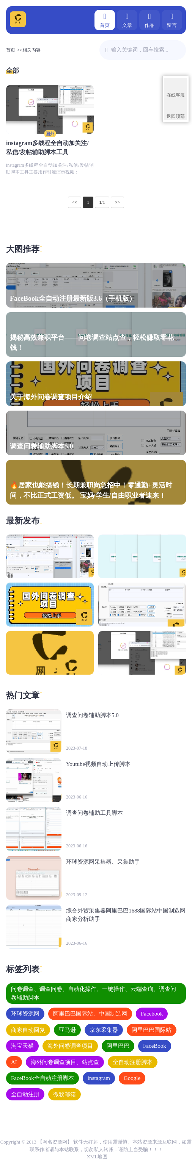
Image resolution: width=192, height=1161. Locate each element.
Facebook (152, 1014)
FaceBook (154, 1046)
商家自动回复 (28, 1030)
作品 (149, 19)
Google (132, 1078)
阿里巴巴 (118, 1046)
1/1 (102, 202)
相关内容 (31, 50)
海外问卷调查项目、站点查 (65, 1062)
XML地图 (97, 1156)
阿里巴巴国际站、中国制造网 (90, 1014)
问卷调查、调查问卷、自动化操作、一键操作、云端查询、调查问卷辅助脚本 (93, 993)
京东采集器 (104, 1030)
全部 (12, 70)
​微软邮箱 (64, 1094)
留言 (172, 19)
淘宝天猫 (22, 1046)
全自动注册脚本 (133, 1062)
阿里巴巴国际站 (152, 1030)
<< (74, 202)
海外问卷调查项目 (70, 1046)
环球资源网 (25, 1014)
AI (14, 1062)
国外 (50, 133)
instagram (99, 1078)
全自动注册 (25, 1094)
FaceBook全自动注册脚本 (42, 1078)
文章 (127, 19)
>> (117, 202)
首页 (105, 19)
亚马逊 (67, 1030)
